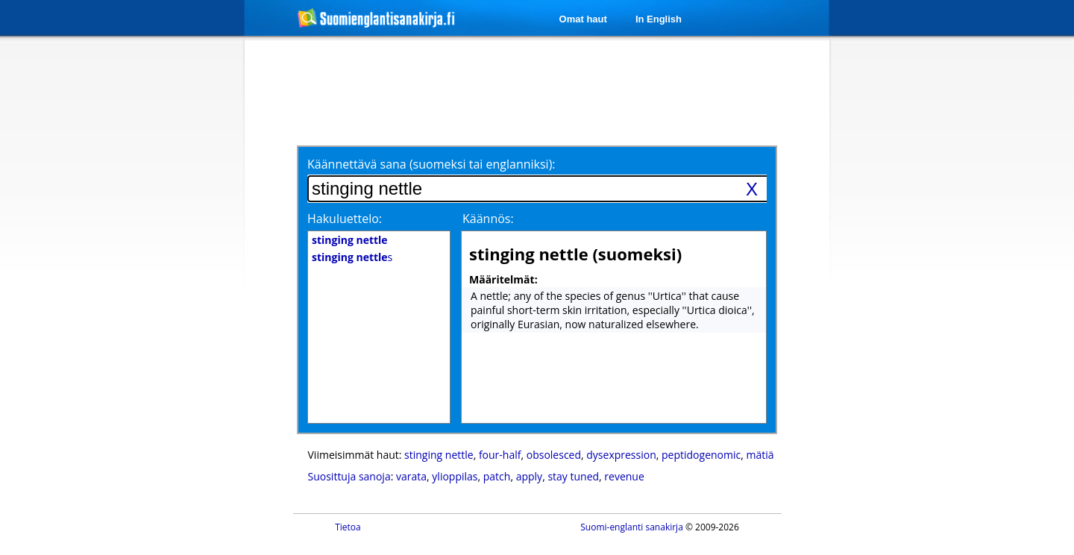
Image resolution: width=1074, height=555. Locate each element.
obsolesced (554, 455)
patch (497, 476)
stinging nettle (439, 455)
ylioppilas (454, 476)
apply (529, 476)
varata (411, 476)
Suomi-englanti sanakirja (631, 527)
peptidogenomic (701, 455)
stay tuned (573, 476)
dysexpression (621, 455)
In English (658, 19)
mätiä (759, 455)
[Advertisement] (165, 282)
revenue (624, 476)
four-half (500, 455)
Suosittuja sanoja (349, 476)
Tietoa (348, 527)
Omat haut (583, 19)
